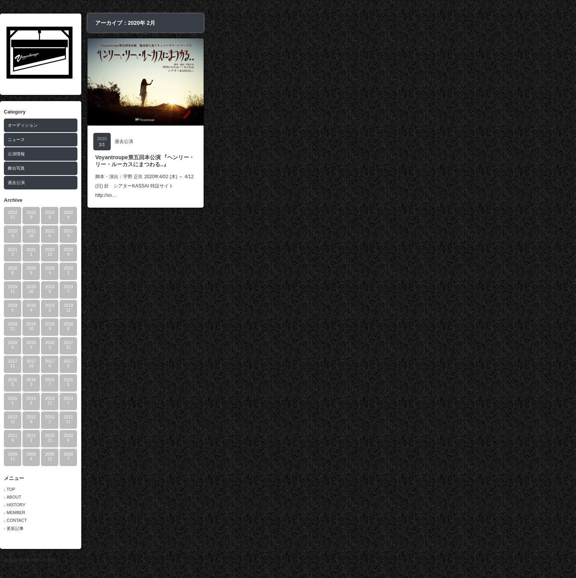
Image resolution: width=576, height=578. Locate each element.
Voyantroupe (199, 559)
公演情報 (200, 153)
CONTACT (201, 520)
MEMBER (200, 512)
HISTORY (200, 504)
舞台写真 (200, 168)
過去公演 (200, 182)
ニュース (200, 139)
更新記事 (199, 528)
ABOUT (198, 497)
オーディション (207, 125)
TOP (195, 489)
